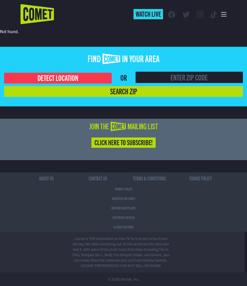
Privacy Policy (123, 189)
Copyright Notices (123, 217)
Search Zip (123, 91)
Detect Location (57, 77)
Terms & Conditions (149, 178)
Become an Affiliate (123, 208)
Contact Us (98, 178)
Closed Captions (123, 227)
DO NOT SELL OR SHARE (141, 265)
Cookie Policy (200, 178)
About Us (46, 178)
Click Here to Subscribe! (123, 142)
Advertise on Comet (123, 198)
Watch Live (148, 13)
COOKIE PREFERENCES (100, 265)
